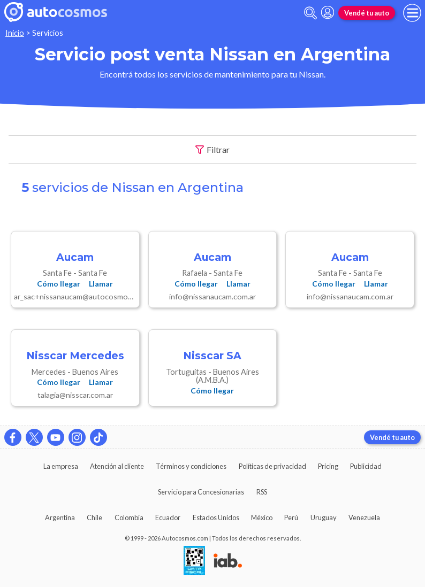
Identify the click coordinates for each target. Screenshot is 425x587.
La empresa (60, 466)
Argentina (60, 517)
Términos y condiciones (191, 466)
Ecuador (167, 517)
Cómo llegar (58, 283)
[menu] (412, 13)
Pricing (328, 466)
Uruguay (323, 517)
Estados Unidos (216, 517)
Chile (94, 517)
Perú (291, 517)
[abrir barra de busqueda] (310, 13)
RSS (261, 492)
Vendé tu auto (366, 13)
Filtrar (212, 150)
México (261, 517)
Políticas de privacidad (272, 466)
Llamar (101, 283)
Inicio (14, 32)
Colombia (129, 517)
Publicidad (366, 466)
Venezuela (364, 517)
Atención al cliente (117, 466)
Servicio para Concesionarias (201, 492)
